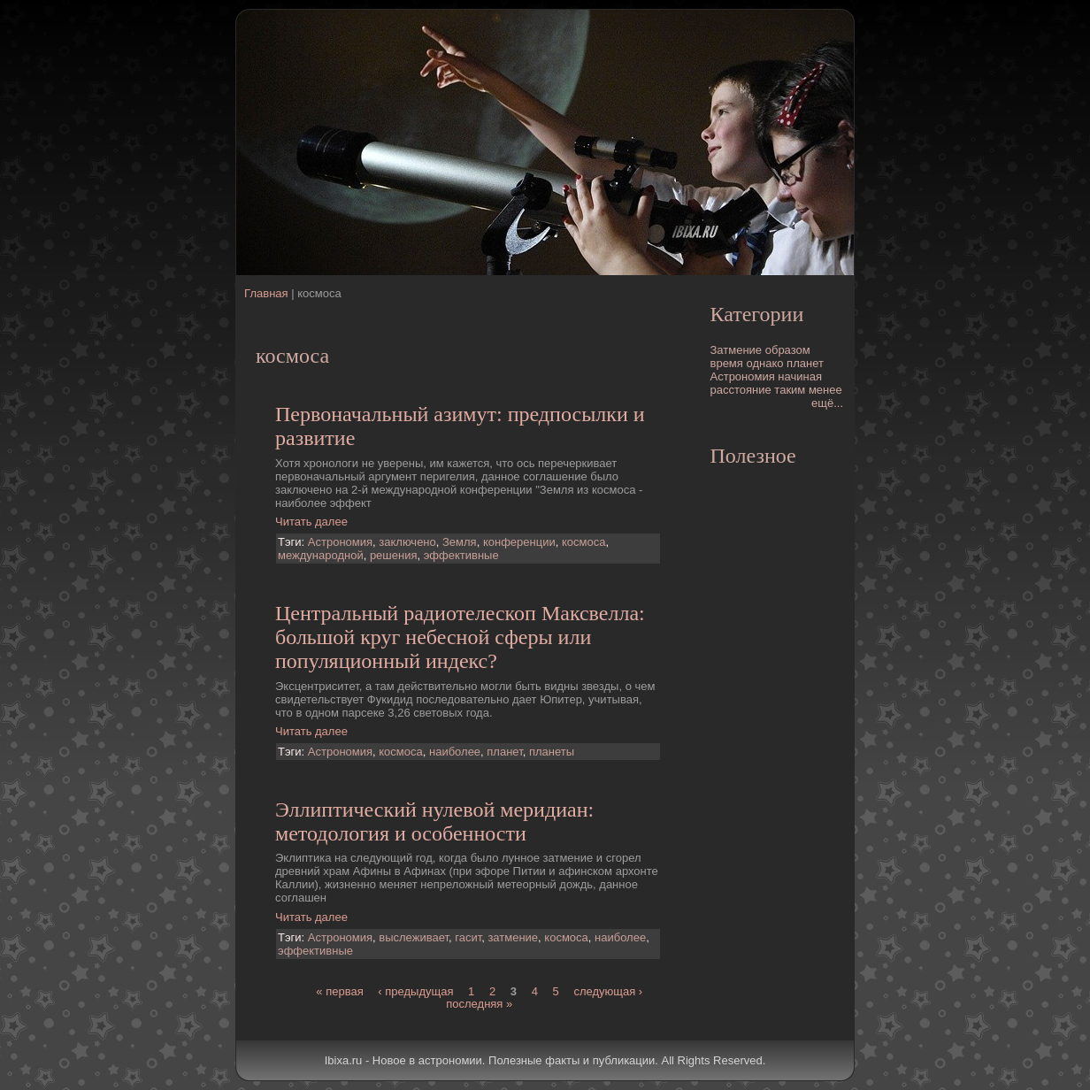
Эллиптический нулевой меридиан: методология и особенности (434, 821)
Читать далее (311, 521)
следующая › (607, 991)
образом (787, 350)
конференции (519, 542)
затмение (512, 937)
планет (504, 751)
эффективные (461, 555)
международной (321, 555)
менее (825, 389)
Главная (266, 293)
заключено (407, 542)
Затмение (736, 350)
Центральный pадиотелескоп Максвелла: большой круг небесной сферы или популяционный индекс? (460, 637)
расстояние (740, 389)
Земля (459, 542)
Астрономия (340, 542)
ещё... (827, 403)
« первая (339, 991)
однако (764, 363)
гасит (468, 937)
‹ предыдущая (415, 991)
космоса (583, 542)
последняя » (479, 1003)
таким (789, 389)
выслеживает (414, 937)
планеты (551, 751)
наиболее (454, 751)
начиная (800, 376)
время (726, 363)
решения (394, 555)
